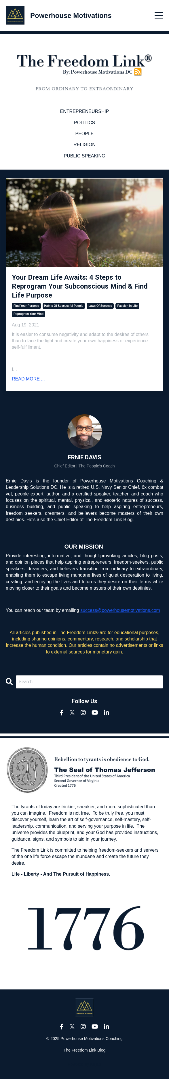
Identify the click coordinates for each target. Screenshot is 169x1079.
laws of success (100, 305)
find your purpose (26, 305)
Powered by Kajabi (84, 1064)
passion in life (127, 305)
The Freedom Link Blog (85, 1050)
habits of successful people (63, 305)
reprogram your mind (28, 313)
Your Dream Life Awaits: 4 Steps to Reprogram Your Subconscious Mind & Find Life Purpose (80, 286)
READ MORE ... (28, 378)
